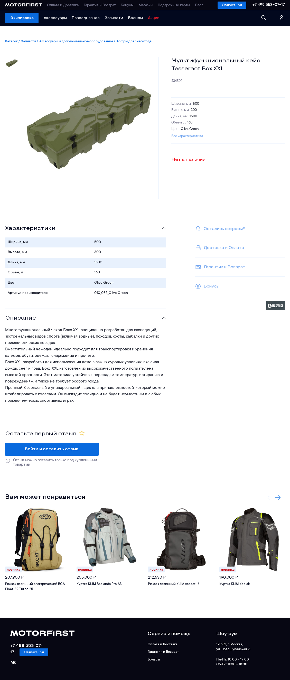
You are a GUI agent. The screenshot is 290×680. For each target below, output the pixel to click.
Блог (199, 5)
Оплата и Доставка (63, 5)
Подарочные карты (174, 5)
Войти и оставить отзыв (52, 449)
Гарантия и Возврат (100, 5)
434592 (176, 81)
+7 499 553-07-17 (268, 5)
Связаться (232, 5)
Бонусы (127, 5)
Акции (154, 18)
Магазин (146, 5)
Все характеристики (187, 136)
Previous (270, 498)
